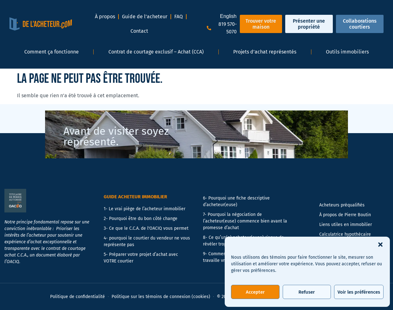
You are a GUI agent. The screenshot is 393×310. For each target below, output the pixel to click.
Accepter (255, 292)
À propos (105, 17)
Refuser (306, 292)
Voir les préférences (359, 292)
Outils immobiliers (347, 52)
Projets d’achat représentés (264, 52)
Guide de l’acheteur (144, 17)
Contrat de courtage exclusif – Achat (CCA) (156, 52)
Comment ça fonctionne (51, 52)
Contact (139, 31)
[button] (380, 244)
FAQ (178, 17)
